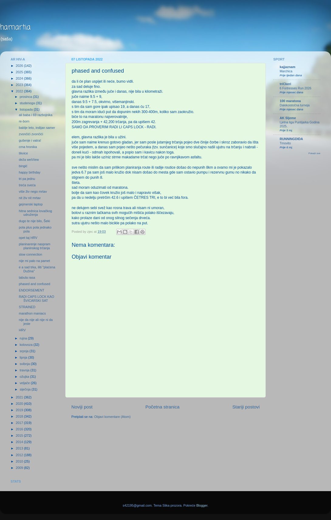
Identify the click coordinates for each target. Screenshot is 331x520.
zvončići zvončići (31, 134)
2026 (20, 65)
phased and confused (34, 284)
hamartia (15, 27)
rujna (24, 338)
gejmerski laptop (31, 204)
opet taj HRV (28, 237)
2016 (20, 429)
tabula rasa (27, 277)
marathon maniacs (32, 313)
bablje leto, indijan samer (37, 127)
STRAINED (27, 307)
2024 (20, 78)
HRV (22, 330)
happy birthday (29, 172)
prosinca (26, 96)
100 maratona (290, 101)
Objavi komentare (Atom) (112, 416)
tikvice (23, 153)
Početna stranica (162, 406)
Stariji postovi (246, 406)
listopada (27, 109)
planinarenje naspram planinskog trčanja (34, 246)
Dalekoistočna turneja (295, 105)
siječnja (26, 389)
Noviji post (82, 406)
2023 (20, 85)
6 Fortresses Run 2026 (295, 88)
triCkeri (285, 84)
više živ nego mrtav (33, 191)
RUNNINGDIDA (291, 139)
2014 (20, 442)
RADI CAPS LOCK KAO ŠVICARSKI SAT (36, 298)
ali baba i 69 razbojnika (35, 115)
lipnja (24, 357)
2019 (20, 410)
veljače (25, 383)
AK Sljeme (288, 118)
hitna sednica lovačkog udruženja (35, 213)
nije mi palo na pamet (34, 261)
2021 (20, 397)
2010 (20, 461)
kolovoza (27, 344)
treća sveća (27, 185)
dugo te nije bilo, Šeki (34, 221)
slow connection (30, 254)
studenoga (28, 103)
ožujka (25, 376)
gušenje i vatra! (30, 140)
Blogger (201, 505)
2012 (20, 455)
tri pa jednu (27, 179)
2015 (20, 435)
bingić (23, 166)
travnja (25, 370)
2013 (20, 448)
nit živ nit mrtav (30, 198)
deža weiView (29, 159)
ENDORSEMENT (31, 290)
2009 (20, 468)
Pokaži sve (314, 153)
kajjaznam (287, 67)
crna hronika (28, 147)
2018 (20, 416)
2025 (20, 72)
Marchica (286, 71)
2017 (20, 423)
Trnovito (285, 143)
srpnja (24, 351)
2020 (20, 403)
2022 (20, 91)
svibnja (25, 364)
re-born (24, 121)
